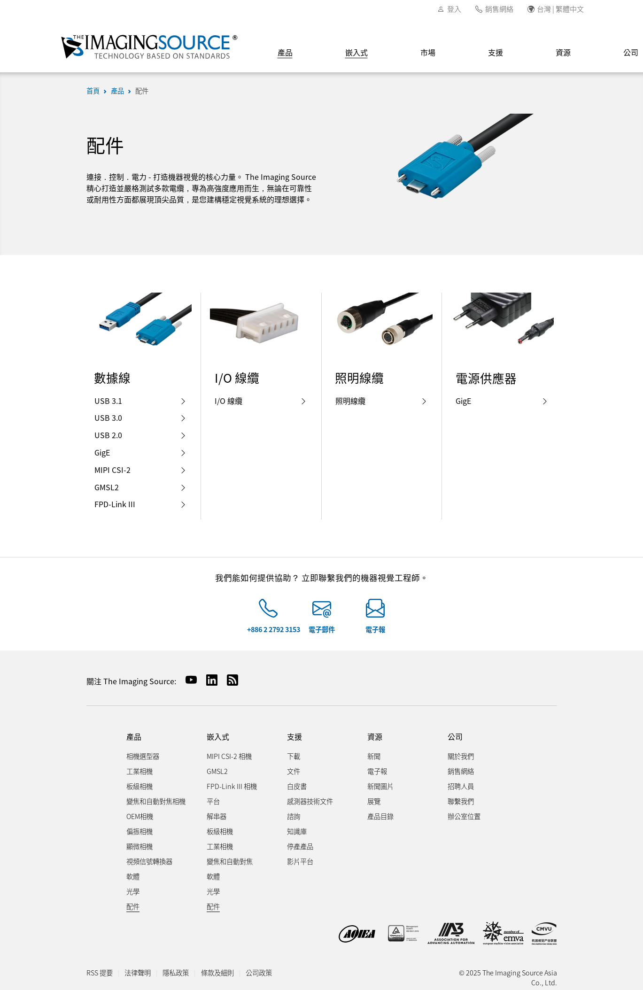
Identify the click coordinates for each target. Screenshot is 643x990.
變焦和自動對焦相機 (156, 801)
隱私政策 (176, 972)
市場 (427, 52)
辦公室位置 (464, 816)
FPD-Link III (140, 504)
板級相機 (139, 786)
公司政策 (259, 972)
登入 (454, 9)
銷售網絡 (499, 9)
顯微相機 (139, 846)
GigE (140, 452)
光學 (132, 891)
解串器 (216, 816)
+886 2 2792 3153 (273, 629)
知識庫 (297, 831)
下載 (293, 756)
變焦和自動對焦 (230, 861)
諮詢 (293, 816)
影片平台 (300, 861)
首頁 (93, 90)
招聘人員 (461, 786)
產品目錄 (380, 816)
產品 (285, 52)
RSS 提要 (99, 972)
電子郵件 (322, 629)
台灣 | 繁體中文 (560, 9)
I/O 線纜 (261, 400)
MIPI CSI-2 (140, 469)
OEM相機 (139, 816)
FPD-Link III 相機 (232, 786)
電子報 (375, 629)
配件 (141, 90)
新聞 (373, 756)
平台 (213, 801)
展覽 (373, 801)
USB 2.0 (140, 435)
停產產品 (300, 846)
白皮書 (297, 786)
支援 (495, 52)
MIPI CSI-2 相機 (229, 756)
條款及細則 (217, 972)
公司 (455, 736)
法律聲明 (137, 972)
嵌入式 (356, 52)
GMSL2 (140, 487)
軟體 (132, 876)
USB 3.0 (140, 417)
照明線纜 (381, 400)
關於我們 (461, 756)
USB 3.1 (140, 400)
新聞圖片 (380, 786)
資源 (563, 52)
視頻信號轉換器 (149, 861)
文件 (293, 771)
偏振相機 (139, 831)
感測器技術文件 (310, 801)
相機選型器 (142, 756)
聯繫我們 (461, 801)
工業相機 (139, 771)
